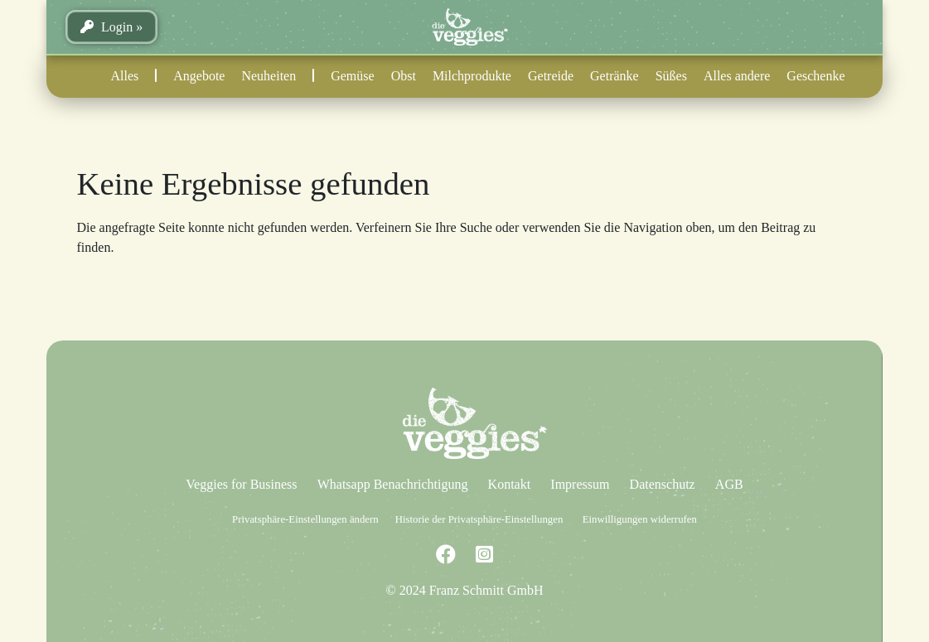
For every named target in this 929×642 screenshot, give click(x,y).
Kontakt (509, 484)
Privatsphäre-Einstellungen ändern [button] (305, 519)
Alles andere (737, 76)
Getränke (614, 76)
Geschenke (815, 76)
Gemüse (352, 76)
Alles (124, 76)
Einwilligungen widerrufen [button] (640, 519)
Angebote (199, 76)
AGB (729, 484)
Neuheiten (268, 76)
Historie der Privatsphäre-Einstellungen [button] (479, 519)
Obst (403, 76)
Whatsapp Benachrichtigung (392, 484)
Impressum (579, 484)
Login (106, 27)
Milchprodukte (472, 76)
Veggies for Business (241, 484)
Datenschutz (662, 484)
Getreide (550, 76)
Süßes (671, 76)
